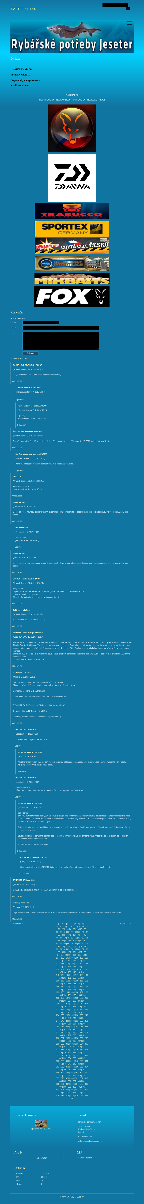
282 (69, 1035)
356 (81, 1067)
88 (87, 949)
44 (81, 935)
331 (86, 1055)
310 (79, 1047)
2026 (45, 1158)
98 (62, 955)
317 (81, 1050)
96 (85, 952)
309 (74, 1047)
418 (67, 1095)
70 (83, 943)
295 (69, 1041)
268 (64, 1029)
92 (70, 952)
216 (64, 1007)
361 (74, 1070)
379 (67, 1078)
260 (57, 1027)
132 (67, 969)
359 (64, 1070)
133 (72, 969)
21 (59, 929)
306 (60, 1047)
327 (67, 1055)
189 (60, 995)
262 (67, 1027)
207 (84, 1001)
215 (60, 1007)
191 (69, 995)
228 (60, 1012)
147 (76, 975)
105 (62, 958)
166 (74, 984)
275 (67, 1032)
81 (61, 949)
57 (66, 941)
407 (76, 1090)
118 (62, 964)
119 (67, 964)
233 (84, 1012)
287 (62, 1038)
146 (72, 975)
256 (69, 1024)
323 (79, 1052)
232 (79, 1012)
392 (67, 1084)
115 (79, 961)
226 (81, 1009)
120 (72, 964)
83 (68, 949)
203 (64, 1001)
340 (67, 1061)
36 (83, 932)
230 (69, 1012)
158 (67, 981)
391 (62, 1084)
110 (86, 958)
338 (57, 1061)
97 (58, 955)
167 (79, 984)
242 (64, 1018)
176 (60, 989)
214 (86, 1004)
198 (72, 998)
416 (57, 1095)
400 (74, 1087)
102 (79, 955)
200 (81, 998)
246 (84, 1018)
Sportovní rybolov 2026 (41, 1129)
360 (69, 1070)
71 (87, 943)
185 (72, 992)
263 (72, 1027)
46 (57, 938)
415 (84, 1093)
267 (60, 1029)
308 (69, 1047)
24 (70, 929)
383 (86, 1078)
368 (76, 1072)
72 (59, 946)
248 (62, 1021)
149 (86, 975)
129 (84, 966)
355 (76, 1067)
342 (76, 1061)
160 (76, 981)
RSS (82, 1197)
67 (72, 943)
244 (74, 1018)
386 (69, 1081)
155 (84, 978)
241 (60, 1018)
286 (57, 1038)
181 (84, 989)
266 (86, 1027)
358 (60, 1070)
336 (79, 1058)
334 (69, 1058)
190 (64, 995)
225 (76, 1009)
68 (76, 943)
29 (57, 932)
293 (60, 1041)
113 (69, 961)
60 (77, 941)
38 (59, 935)
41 (70, 935)
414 (79, 1093)
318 (86, 1050)
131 (62, 969)
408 (81, 1090)
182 (57, 992)
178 (69, 989)
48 (65, 938)
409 (86, 1090)
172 (72, 986)
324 (84, 1052)
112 (64, 961)
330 (81, 1055)
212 (76, 1004)
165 (69, 984)
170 (62, 986)
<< (20, 1158)
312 (57, 1050)
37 (87, 932)
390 (57, 1084)
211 (72, 1004)
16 (72, 926)
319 (60, 1052)
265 (81, 1027)
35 (79, 932)
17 (76, 926)
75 (70, 946)
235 (62, 1015)
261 (62, 1027)
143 (57, 975)
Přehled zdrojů (86, 1158)
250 (72, 1021)
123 (86, 964)
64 (61, 943)
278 (81, 1032)
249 (67, 1021)
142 (84, 972)
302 (72, 1044)
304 (81, 1044)
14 (65, 926)
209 (62, 1004)
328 (72, 1055)
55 (59, 941)
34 (76, 932)
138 (64, 972)
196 (62, 998)
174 (81, 986)
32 (68, 932)
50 (72, 938)
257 (74, 1024)
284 (79, 1035)
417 (62, 1095)
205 (74, 1001)
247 (57, 1021)
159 (72, 981)
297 (79, 1041)
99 (66, 955)
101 (74, 955)
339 (62, 1061)
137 (60, 972)
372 (64, 1075)
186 (76, 992)
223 (67, 1009)
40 (66, 935)
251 (76, 1021)
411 (64, 1093)
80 (57, 949)
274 (62, 1032)
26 (77, 929)
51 (76, 938)
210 (67, 1004)
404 (62, 1090)
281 (64, 1035)
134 (76, 969)
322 (74, 1052)
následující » (125, 923)
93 (74, 952)
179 (74, 989)
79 (85, 946)
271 (79, 1029)
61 (81, 941)
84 (72, 949)
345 (60, 1064)
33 (72, 932)
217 (69, 1007)
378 (62, 1078)
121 (76, 964)
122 (81, 964)
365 (62, 1072)
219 (79, 1007)
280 (60, 1035)
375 (79, 1075)
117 (57, 964)
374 (74, 1075)
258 (79, 1024)
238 (76, 1015)
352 (62, 1067)
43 (77, 935)
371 (60, 1075)
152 (69, 978)
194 (84, 995)
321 (69, 1052)
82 (65, 949)
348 (74, 1064)
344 (86, 1061)
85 (76, 949)
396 (86, 1084)
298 (84, 1041)
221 (57, 1009)
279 (86, 1032)
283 (74, 1035)
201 (86, 998)
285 (84, 1035)
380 (72, 1078)
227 (86, 1009)
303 (76, 1044)
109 (81, 958)
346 (64, 1064)
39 (63, 935)
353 (67, 1067)
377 (57, 1078)
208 (57, 1004)
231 (74, 1012)
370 (86, 1072)
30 (61, 932)
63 (57, 943)
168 (84, 984)
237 (72, 1015)
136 (86, 969)
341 (72, 1061)
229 (64, 1012)
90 (63, 952)
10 (81, 923)
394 (76, 1084)
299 (57, 1044)
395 (81, 1084)
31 (65, 932)
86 (79, 949)
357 (86, 1067)
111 (60, 961)
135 (81, 969)
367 (72, 1072)
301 (67, 1044)
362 (79, 1070)
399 (69, 1087)
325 (57, 1055)
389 (84, 1081)
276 (72, 1032)
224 (72, 1009)
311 (84, 1047)
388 (79, 1081)
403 (57, 1090)
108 (76, 958)
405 (67, 1090)
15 (68, 926)
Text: (13, 333)
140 (74, 972)
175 (86, 986)
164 (64, 984)
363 (84, 1070)
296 (74, 1041)
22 (63, 929)
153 (74, 978)
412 (69, 1093)
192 (74, 995)
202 (60, 1001)
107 (72, 958)
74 (66, 946)
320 (64, 1052)
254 (60, 1024)
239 (81, 1015)
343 (81, 1061)
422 (86, 1095)
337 (84, 1058)
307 (64, 1047)
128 (79, 966)
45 (85, 935)
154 (79, 978)
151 (64, 978)
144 (62, 975)
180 (79, 989)
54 (87, 938)
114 (74, 961)
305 (86, 1044)
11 (85, 923)
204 (69, 1001)
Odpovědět (17, 381)
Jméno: (14, 322)
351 (57, 1067)
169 (57, 986)
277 (76, 1032)
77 (77, 946)
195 (57, 998)
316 (76, 1050)
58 (70, 941)
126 (69, 966)
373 (69, 1075)
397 (60, 1087)
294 (64, 1041)
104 (57, 958)
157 (62, 981)
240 (86, 1015)
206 (79, 1001)
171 (67, 986)
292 (86, 1038)
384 (60, 1081)
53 (83, 938)
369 (81, 1072)
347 (69, 1064)
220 (84, 1007)
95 (81, 952)
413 (74, 1093)
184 (67, 992)
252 (81, 1021)
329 (76, 1055)
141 (79, 972)
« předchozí (18, 923)
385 (64, 1081)
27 (81, 929)
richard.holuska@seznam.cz (90, 1141)
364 (57, 1072)
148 (81, 975)
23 (66, 929)
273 (57, 1032)
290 (76, 1038)
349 (79, 1064)
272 (84, 1029)
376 (84, 1075)
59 (74, 941)
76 (74, 946)
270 (74, 1029)
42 (74, 935)
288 (67, 1038)
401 (79, 1087)
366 (67, 1072)
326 (62, 1055)
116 (84, 961)
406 (72, 1090)
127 (74, 966)
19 (83, 926)
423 (72, 1098)
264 (76, 1027)
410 (60, 1093)
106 (67, 958)
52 (79, 938)
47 (61, 938)
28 (85, 929)
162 (86, 981)
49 (68, 938)
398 (64, 1087)
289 (72, 1038)
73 (63, 946)
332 (60, 1058)
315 (72, 1050)
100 (70, 955)
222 (62, 1009)
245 (79, 1018)
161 (81, 981)
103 (84, 955)
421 (81, 1095)
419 (72, 1095)
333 (64, 1058)
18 (79, 926)
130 (57, 969)
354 (72, 1067)
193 (79, 995)
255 (64, 1024)
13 (61, 926)
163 (60, 984)
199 (76, 998)
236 (67, 1015)
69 (79, 943)
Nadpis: (14, 328)
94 (77, 952)
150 (60, 978)
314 (67, 1050)
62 (85, 941)
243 (69, 1018)
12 (57, 926)
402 (84, 1087)
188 (86, 992)
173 (76, 986)
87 (83, 949)
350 (84, 1064)
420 (76, 1095)
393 (72, 1084)
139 (69, 972)
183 (62, 992)
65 (65, 943)
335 (74, 1058)
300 (62, 1044)
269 (69, 1029)
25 (74, 929)
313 (62, 1050)
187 (81, 992)
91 (66, 952)
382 (81, 1078)
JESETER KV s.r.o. (23, 9)
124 (60, 966)
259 (84, 1024)
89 (59, 952)
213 (81, 1004)
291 (81, 1038)
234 (57, 1015)
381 (76, 1078)
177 (64, 989)
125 (64, 966)
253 (86, 1021)
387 (74, 1081)
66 (68, 943)
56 (63, 941)
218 (74, 1007)
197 (67, 998)
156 (57, 981)
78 (81, 946)
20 (87, 926)
